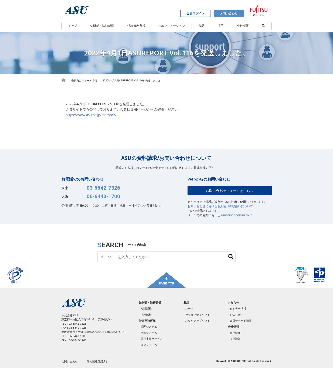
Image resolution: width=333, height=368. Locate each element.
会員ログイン (195, 13)
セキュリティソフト (197, 315)
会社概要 (243, 26)
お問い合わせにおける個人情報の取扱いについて (220, 206)
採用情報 (235, 339)
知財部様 (146, 308)
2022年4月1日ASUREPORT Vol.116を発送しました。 (133, 80)
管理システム (149, 326)
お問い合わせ (229, 13)
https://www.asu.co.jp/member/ (91, 114)
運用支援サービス (152, 339)
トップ (72, 26)
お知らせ (233, 302)
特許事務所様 (136, 26)
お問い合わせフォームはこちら (229, 190)
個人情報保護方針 (98, 361)
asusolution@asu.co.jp (236, 215)
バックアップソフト (197, 321)
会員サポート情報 (241, 321)
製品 (201, 26)
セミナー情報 (238, 308)
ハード (189, 308)
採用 (220, 26)
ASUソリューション (171, 26)
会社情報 (233, 326)
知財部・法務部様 (102, 26)
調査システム (149, 345)
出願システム (149, 333)
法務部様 (146, 315)
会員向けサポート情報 (84, 80)
